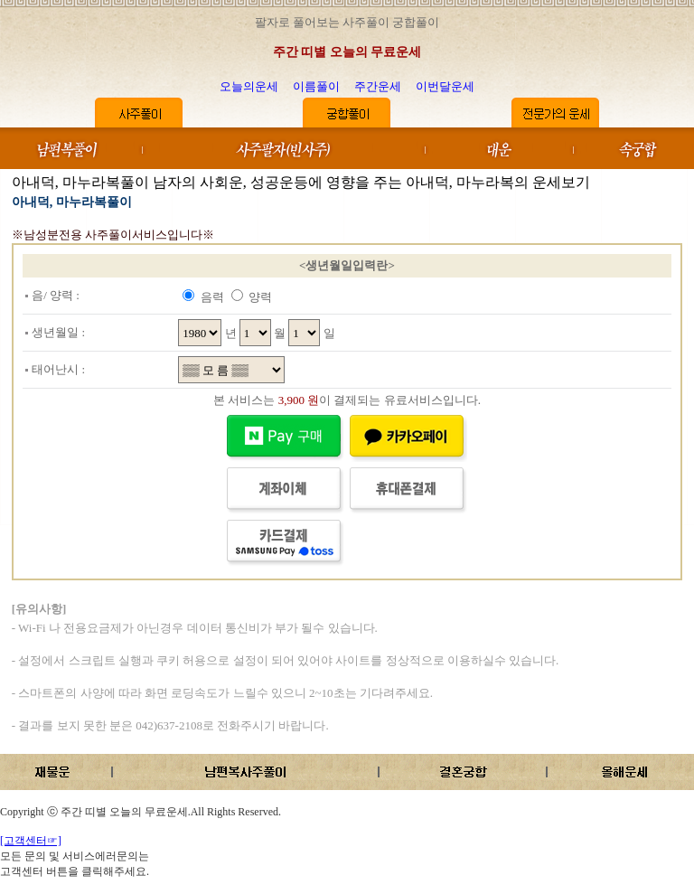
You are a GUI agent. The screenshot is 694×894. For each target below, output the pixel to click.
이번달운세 (445, 86)
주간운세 (377, 86)
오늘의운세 (249, 86)
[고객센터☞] (30, 840)
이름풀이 (316, 86)
